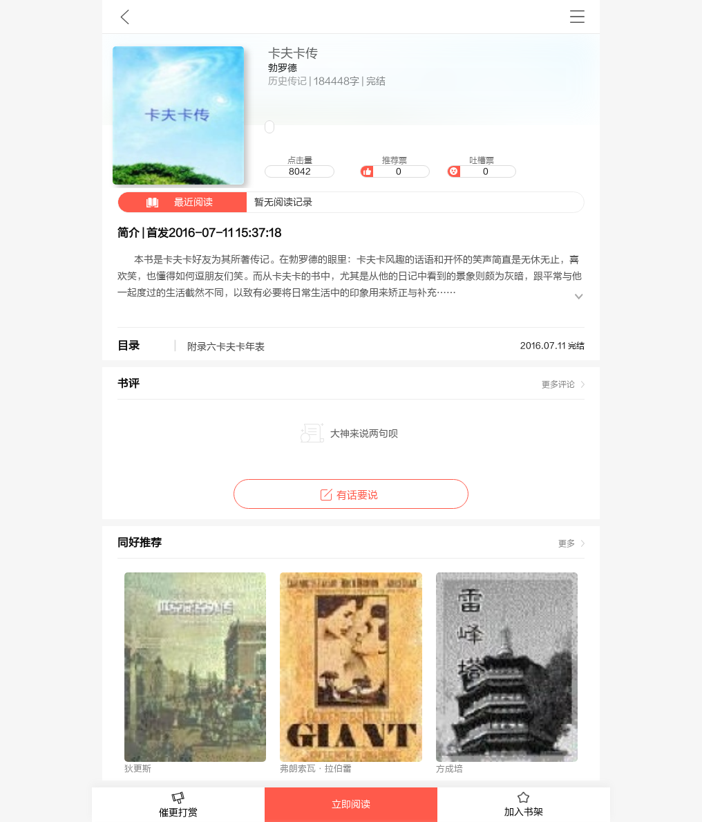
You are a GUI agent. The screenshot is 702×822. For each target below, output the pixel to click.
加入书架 (523, 805)
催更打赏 (178, 805)
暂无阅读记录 (215, 202)
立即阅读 (351, 804)
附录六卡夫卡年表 (226, 347)
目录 (128, 345)
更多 (566, 543)
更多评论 (558, 384)
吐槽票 (481, 167)
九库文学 (124, 16)
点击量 (299, 167)
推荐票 (394, 167)
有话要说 (350, 495)
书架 (577, 16)
